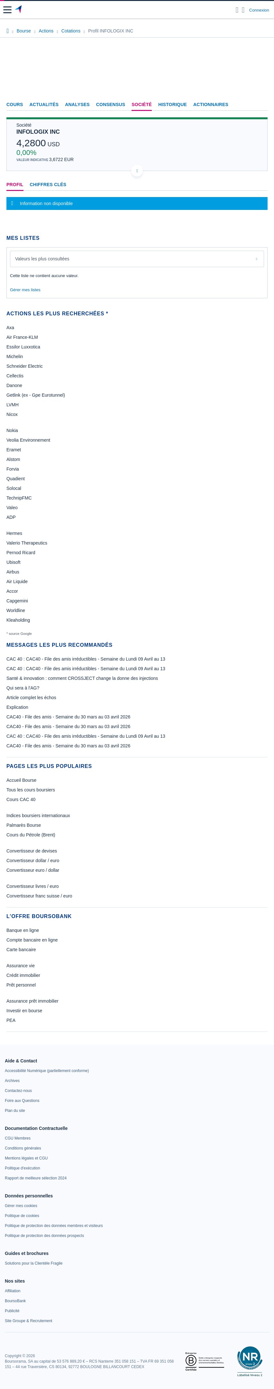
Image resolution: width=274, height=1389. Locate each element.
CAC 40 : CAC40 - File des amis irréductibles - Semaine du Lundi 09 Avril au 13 (85, 659)
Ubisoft (13, 562)
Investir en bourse (24, 1010)
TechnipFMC (19, 498)
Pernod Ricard (20, 552)
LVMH (12, 404)
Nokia (12, 430)
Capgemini (17, 600)
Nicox (12, 414)
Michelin (14, 356)
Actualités (44, 104)
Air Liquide (17, 581)
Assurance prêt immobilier (32, 1001)
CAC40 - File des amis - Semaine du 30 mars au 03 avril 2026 (68, 716)
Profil (14, 184)
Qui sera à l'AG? (22, 687)
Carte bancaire (21, 949)
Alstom (13, 459)
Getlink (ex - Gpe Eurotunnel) (35, 395)
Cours (14, 104)
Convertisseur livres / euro (32, 886)
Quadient (15, 478)
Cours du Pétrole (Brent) (30, 834)
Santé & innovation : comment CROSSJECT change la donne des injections (82, 678)
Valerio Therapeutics (26, 543)
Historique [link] (172, 104)
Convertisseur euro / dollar (32, 870)
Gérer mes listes (25, 289)
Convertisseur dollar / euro (32, 860)
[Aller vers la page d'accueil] (19, 10)
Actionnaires (210, 104)
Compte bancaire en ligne (32, 940)
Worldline (15, 610)
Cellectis (14, 375)
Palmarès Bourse (23, 825)
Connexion (259, 10)
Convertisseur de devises (31, 850)
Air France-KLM (22, 337)
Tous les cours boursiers (30, 789)
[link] (47, 1071)
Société (142, 104)
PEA (10, 1020)
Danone (14, 385)
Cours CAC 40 (20, 799)
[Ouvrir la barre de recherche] (237, 10)
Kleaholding (18, 620)
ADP (11, 517)
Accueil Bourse (21, 780)
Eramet (13, 449)
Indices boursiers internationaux (38, 815)
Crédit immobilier (23, 975)
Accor (12, 591)
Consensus (110, 104)
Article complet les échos (31, 697)
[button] (7, 10)
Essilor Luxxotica (23, 346)
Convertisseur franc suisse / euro (39, 895)
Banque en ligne (22, 930)
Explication (17, 707)
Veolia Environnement (28, 440)
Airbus (12, 571)
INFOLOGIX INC (38, 132)
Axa (10, 327)
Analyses (77, 104)
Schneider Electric (24, 366)
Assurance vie (20, 965)
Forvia (12, 469)
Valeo (12, 507)
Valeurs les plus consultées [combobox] (42, 258)
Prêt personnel (21, 985)
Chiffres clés (48, 184)
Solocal (13, 488)
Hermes (14, 533)
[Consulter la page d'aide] (243, 10)
